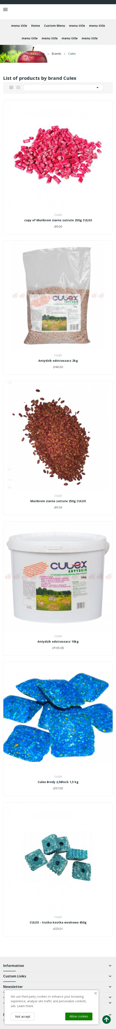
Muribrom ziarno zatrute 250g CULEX (58, 501)
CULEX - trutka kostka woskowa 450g (58, 922)
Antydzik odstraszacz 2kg (58, 361)
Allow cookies (78, 1016)
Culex (58, 215)
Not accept (22, 1016)
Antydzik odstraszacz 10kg (58, 641)
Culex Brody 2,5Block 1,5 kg (58, 782)
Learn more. (25, 1006)
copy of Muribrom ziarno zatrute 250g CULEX (58, 220)
